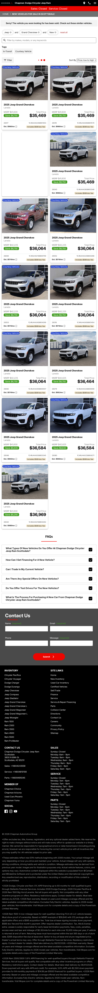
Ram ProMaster (11, 741)
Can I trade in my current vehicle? (49, 569)
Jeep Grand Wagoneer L (16, 713)
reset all (64, 32)
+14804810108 (20, 771)
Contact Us (56, 717)
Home (6, 14)
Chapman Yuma (12, 800)
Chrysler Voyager (12, 679)
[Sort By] (86, 60)
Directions (55, 713)
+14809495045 (17, 777)
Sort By (72, 60)
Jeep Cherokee (11, 690)
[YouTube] (15, 811)
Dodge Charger (11, 682)
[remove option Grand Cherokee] (30, 32)
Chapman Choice (12, 789)
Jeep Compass (11, 694)
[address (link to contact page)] (84, 3)
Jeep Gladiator (11, 698)
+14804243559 (18, 766)
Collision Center (58, 710)
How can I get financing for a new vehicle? (49, 560)
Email (58, 623)
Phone (8, 638)
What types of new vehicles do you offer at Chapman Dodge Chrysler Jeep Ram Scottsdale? (49, 549)
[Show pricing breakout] (10, 126)
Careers (54, 721)
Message (59, 638)
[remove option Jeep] (8, 32)
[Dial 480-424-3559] (89, 3)
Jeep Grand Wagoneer (15, 710)
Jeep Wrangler (11, 717)
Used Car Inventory (60, 682)
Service (54, 698)
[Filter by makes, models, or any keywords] (49, 40)
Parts (53, 706)
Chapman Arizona (13, 792)
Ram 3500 (9, 729)
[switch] (95, 3)
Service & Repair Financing (63, 702)
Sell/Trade (55, 690)
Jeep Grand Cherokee (14, 702)
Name (13, 623)
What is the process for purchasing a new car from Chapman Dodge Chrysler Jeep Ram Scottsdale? (49, 598)
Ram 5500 (9, 737)
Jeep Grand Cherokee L (15, 706)
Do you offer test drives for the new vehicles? (49, 588)
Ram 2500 (9, 725)
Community (56, 725)
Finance (54, 694)
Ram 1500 (9, 721)
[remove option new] (53, 32)
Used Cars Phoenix (13, 796)
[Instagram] (11, 811)
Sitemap (54, 733)
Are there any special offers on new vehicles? (49, 579)
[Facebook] (6, 811)
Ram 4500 (9, 733)
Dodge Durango (12, 686)
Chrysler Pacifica (12, 675)
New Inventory (57, 679)
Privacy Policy (57, 729)
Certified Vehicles (59, 686)
